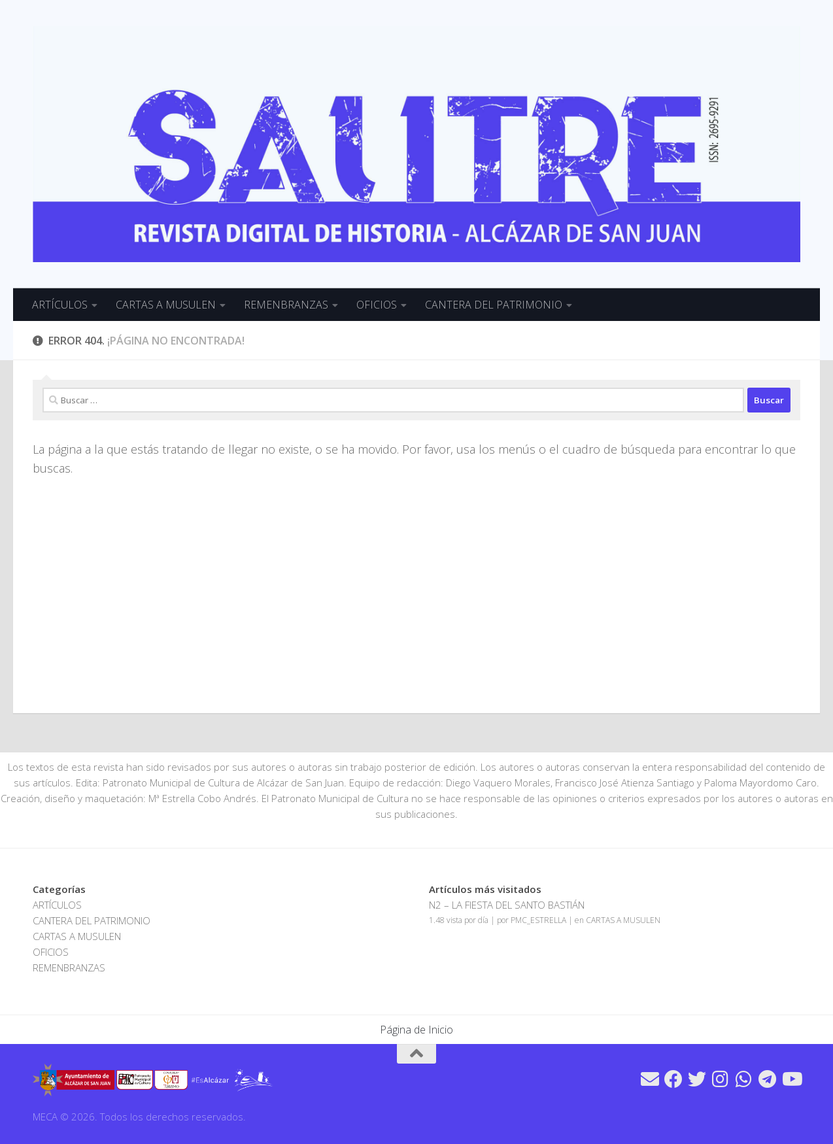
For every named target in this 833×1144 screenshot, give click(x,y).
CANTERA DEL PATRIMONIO (493, 304)
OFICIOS (376, 304)
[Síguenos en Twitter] (697, 1079)
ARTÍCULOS (60, 304)
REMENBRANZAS (286, 304)
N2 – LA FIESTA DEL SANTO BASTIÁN (507, 904)
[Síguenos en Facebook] (673, 1079)
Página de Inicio (416, 1029)
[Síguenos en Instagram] (720, 1079)
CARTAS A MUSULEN (166, 304)
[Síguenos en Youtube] (791, 1079)
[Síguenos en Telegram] (767, 1079)
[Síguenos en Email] (650, 1079)
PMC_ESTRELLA (538, 920)
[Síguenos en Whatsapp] (744, 1079)
